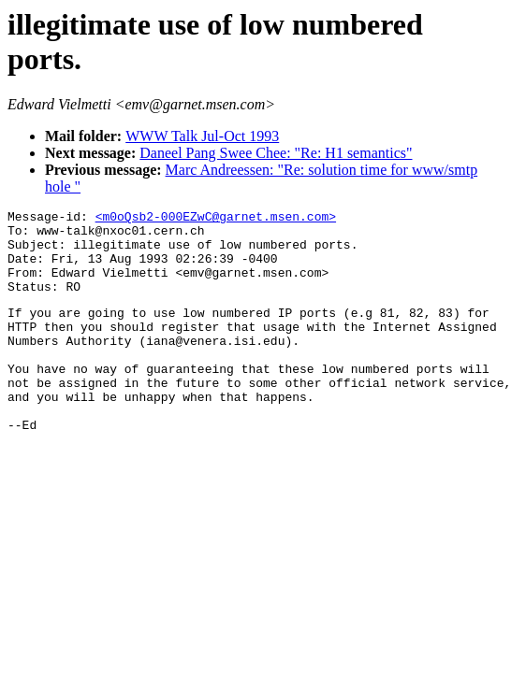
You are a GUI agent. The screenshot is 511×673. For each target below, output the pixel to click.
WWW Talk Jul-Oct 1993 (202, 136)
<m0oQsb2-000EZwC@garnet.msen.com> (215, 218)
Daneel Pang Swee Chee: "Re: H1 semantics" (275, 153)
